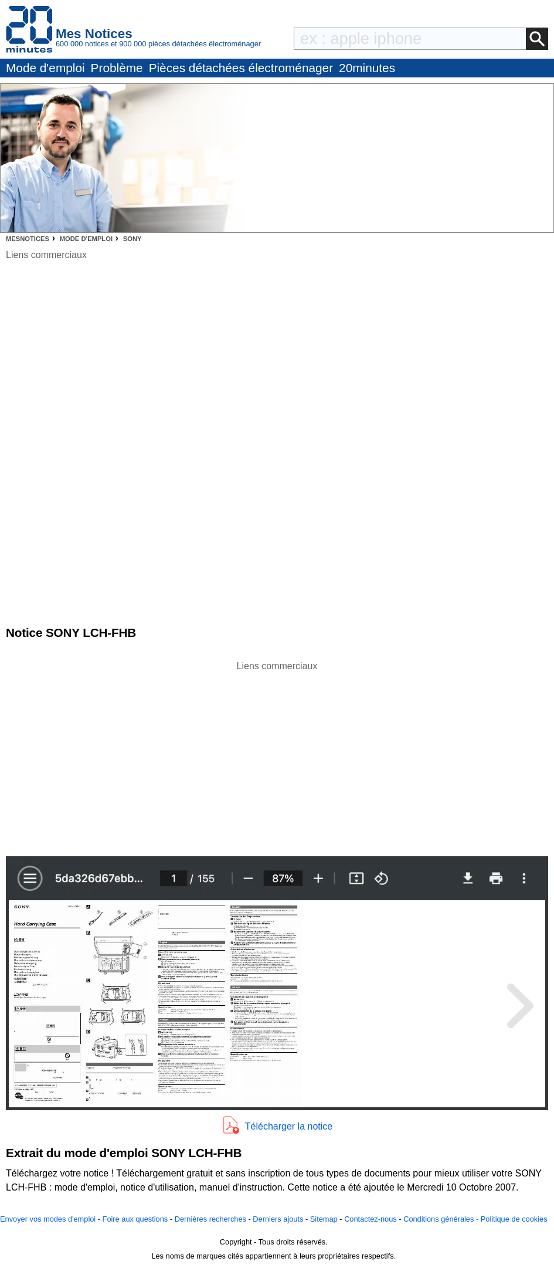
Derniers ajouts (278, 1219)
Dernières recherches (210, 1219)
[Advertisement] (277, 755)
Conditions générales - (442, 1219)
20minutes (367, 67)
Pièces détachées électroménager (241, 67)
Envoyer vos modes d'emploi (48, 1219)
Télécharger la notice (288, 1126)
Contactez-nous (370, 1219)
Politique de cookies (514, 1219)
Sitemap (324, 1219)
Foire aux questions (135, 1219)
